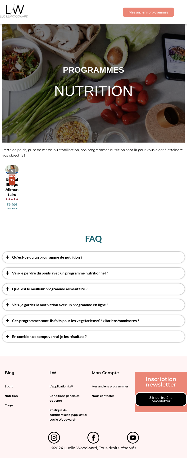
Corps (9, 405)
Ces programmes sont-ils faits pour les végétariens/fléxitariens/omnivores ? (75, 320)
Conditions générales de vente (64, 398)
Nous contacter (103, 396)
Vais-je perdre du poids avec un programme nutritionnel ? (60, 273)
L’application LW (61, 386)
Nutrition (11, 396)
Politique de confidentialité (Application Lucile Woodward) (68, 414)
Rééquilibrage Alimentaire (11, 187)
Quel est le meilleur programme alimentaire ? (49, 289)
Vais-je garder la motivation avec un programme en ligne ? (60, 304)
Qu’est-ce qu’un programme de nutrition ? (47, 257)
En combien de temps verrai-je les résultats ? (49, 336)
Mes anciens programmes (110, 386)
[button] (180, 12)
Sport (9, 386)
